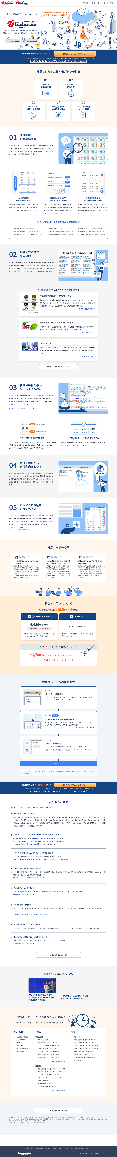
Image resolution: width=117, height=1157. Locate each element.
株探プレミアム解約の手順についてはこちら (28, 878)
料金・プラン (96, 3)
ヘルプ (87, 1148)
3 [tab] (58, 584)
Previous (12, 567)
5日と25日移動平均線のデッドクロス (50, 1072)
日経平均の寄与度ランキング (47, 1048)
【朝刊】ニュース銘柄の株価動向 (49, 1051)
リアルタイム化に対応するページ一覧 (22, 409)
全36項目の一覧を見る (60, 1091)
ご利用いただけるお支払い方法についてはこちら (30, 914)
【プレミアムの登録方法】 (35, 844)
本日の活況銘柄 (43, 1040)
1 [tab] (53, 584)
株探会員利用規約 (38, 1148)
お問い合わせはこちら (58, 955)
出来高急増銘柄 (43, 1080)
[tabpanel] (26, 567)
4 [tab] (61, 584)
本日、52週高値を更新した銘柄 (48, 1045)
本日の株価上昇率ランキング (47, 1043)
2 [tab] (56, 584)
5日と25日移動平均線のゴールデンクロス (52, 1069)
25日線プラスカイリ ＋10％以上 (48, 1075)
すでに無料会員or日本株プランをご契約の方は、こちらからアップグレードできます (57, 61)
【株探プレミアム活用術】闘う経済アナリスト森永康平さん (74, 997)
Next (104, 567)
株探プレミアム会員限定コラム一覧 (58, 366)
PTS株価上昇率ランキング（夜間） (49, 1054)
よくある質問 (108, 3)
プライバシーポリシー (64, 1148)
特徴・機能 (85, 3)
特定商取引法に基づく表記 (77, 1148)
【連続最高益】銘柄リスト (47, 1086)
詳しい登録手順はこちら (85, 727)
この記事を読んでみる (87, 309)
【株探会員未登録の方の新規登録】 (42, 838)
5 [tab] (64, 584)
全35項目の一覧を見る (60, 1061)
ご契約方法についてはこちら (23, 943)
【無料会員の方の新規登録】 (46, 841)
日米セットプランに (58, 660)
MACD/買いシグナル (45, 1083)
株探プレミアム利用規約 (51, 1148)
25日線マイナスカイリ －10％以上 (49, 1077)
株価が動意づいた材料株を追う (48, 1057)
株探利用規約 (29, 1148)
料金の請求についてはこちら (23, 894)
